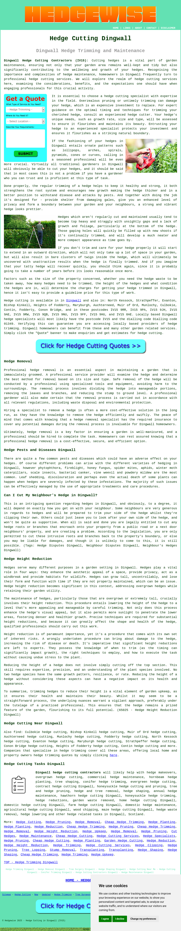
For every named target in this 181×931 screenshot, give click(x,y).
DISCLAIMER (168, 28)
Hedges (63, 217)
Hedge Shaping (150, 850)
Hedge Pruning (58, 822)
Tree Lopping (33, 850)
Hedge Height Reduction (56, 831)
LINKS (126, 28)
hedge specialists (20, 319)
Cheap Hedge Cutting (74, 836)
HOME (116, 28)
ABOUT (138, 28)
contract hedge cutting (56, 786)
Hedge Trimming (67, 845)
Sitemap (6, 894)
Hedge (8, 300)
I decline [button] (119, 918)
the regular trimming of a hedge (61, 186)
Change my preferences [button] (143, 918)
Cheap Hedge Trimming (124, 822)
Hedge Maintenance (35, 836)
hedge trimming (73, 750)
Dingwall (73, 300)
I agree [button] (105, 918)
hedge (132, 114)
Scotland (135, 814)
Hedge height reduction (24, 586)
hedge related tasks (84, 814)
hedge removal (43, 370)
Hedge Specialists (159, 836)
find (17, 732)
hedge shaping (136, 791)
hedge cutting (143, 800)
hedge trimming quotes (53, 755)
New (36, 894)
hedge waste (154, 279)
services (167, 328)
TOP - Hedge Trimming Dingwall (31, 862)
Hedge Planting (161, 822)
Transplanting (92, 850)
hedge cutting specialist (126, 96)
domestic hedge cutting (25, 805)
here (113, 755)
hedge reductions (51, 800)
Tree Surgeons (83, 894)
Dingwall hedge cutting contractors (68, 772)
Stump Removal (62, 850)
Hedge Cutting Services (118, 836)
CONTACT (151, 28)
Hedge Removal (87, 822)
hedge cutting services (50, 79)
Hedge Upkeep (94, 831)
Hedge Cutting (28, 822)
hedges (52, 691)
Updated (46, 894)
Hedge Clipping (148, 845)
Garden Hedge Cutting (123, 840)
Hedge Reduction (48, 826)
